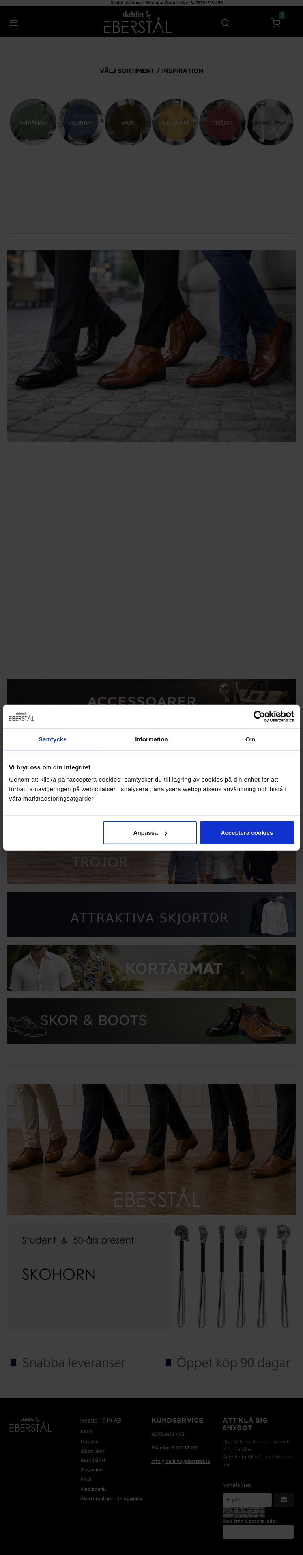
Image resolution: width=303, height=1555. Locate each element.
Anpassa (150, 832)
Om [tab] (250, 739)
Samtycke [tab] (53, 739)
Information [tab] (151, 739)
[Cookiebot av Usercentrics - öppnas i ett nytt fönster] (259, 716)
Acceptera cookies (247, 832)
